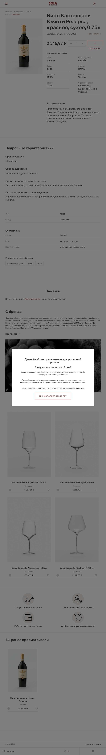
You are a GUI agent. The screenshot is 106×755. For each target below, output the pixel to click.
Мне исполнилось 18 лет (53, 396)
